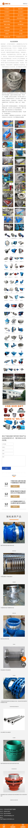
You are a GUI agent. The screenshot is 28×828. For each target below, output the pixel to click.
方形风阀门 (7, 12)
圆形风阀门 (20, 8)
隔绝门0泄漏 (7, 24)
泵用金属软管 (14, 675)
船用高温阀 (7, 30)
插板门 (20, 21)
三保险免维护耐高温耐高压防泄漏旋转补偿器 (14, 706)
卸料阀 (7, 33)
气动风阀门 (7, 15)
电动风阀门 (20, 12)
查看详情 (15, 486)
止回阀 (20, 30)
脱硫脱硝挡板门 (7, 21)
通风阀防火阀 (7, 36)
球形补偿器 (14, 644)
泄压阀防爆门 (21, 24)
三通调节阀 (7, 27)
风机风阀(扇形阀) (21, 18)
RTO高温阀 (7, 18)
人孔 (21, 27)
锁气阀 (20, 33)
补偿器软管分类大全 (21, 36)
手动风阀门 (7, 8)
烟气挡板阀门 (21, 15)
